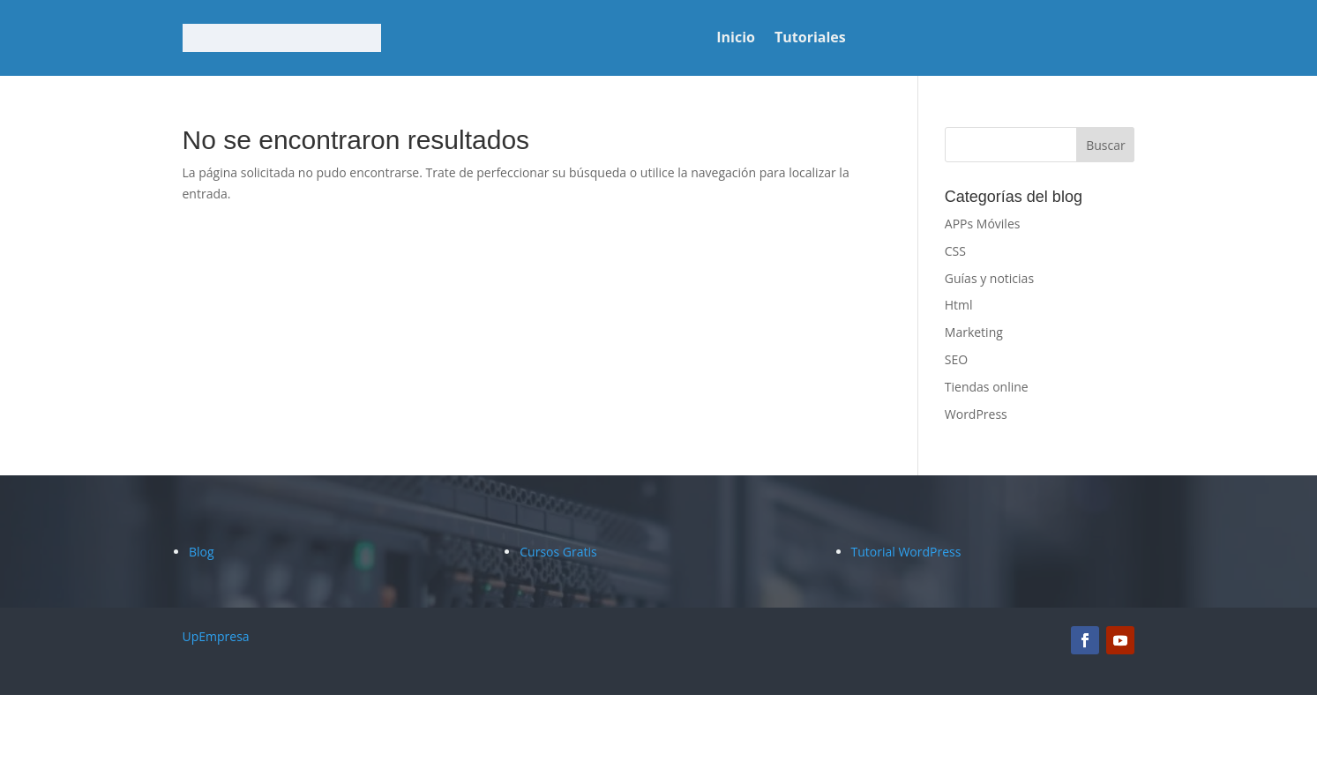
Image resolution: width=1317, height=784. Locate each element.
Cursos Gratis (558, 551)
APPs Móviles (983, 223)
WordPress (976, 414)
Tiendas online (987, 386)
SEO (956, 359)
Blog (201, 551)
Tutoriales (810, 39)
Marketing (974, 332)
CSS (955, 251)
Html (959, 304)
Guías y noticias (989, 278)
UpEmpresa (216, 636)
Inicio (735, 39)
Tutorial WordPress (906, 551)
